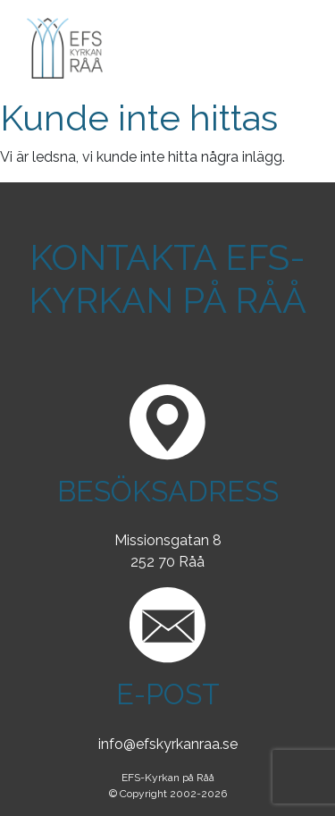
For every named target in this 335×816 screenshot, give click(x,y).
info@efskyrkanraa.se (168, 744)
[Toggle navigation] (283, 48)
